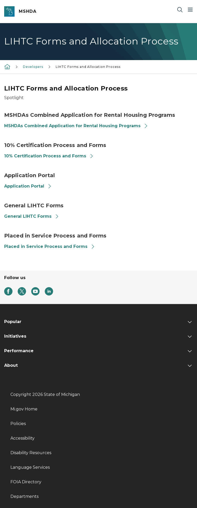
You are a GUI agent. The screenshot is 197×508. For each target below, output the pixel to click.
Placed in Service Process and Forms (49, 246)
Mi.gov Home (23, 409)
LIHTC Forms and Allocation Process (88, 67)
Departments (24, 496)
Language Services (30, 467)
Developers (33, 67)
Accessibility (22, 438)
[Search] (180, 9)
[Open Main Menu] (190, 9)
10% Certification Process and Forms (49, 155)
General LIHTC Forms (31, 216)
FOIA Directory (25, 481)
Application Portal (28, 186)
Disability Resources (30, 452)
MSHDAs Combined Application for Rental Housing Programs (76, 125)
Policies (18, 423)
